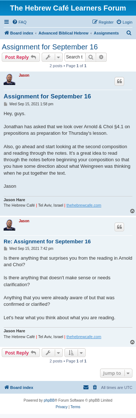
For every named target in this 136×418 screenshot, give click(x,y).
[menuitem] (19, 22)
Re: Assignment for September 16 (47, 241)
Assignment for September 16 (50, 47)
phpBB (49, 400)
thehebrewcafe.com (83, 205)
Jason (24, 75)
